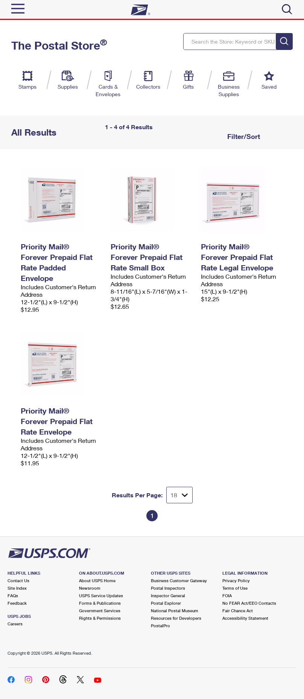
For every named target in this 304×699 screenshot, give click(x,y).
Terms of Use (235, 588)
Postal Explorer (166, 603)
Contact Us (18, 580)
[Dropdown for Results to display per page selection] (179, 495)
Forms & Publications (100, 603)
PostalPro (160, 625)
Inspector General (168, 595)
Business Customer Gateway (179, 580)
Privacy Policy (236, 580)
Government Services (99, 610)
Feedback (17, 603)
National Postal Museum (174, 610)
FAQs (13, 595)
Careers (15, 623)
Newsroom (89, 588)
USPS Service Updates (101, 595)
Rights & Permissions (100, 618)
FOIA (227, 595)
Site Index (17, 588)
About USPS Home (97, 580)
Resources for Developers (176, 618)
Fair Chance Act (237, 610)
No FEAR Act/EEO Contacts (249, 603)
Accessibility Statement (245, 618)
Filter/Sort (242, 136)
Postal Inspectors (168, 588)
